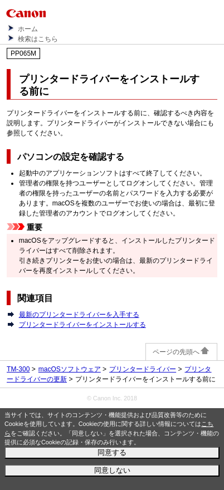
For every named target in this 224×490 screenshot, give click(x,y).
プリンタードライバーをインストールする (82, 325)
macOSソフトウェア (69, 369)
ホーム (28, 29)
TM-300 (18, 369)
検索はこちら (38, 39)
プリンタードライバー (142, 369)
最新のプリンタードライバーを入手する (79, 314)
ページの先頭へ (181, 352)
